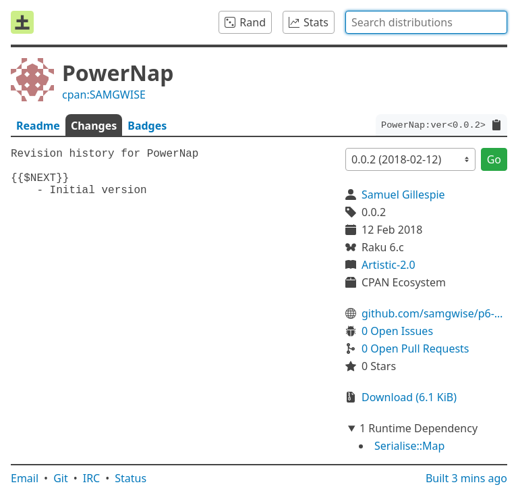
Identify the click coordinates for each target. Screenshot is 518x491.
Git (60, 478)
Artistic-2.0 (388, 264)
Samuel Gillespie (403, 194)
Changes (94, 125)
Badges (147, 125)
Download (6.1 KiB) (409, 397)
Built (466, 478)
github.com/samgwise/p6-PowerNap (434, 313)
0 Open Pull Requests (415, 348)
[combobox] (426, 22)
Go (494, 159)
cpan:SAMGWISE (104, 94)
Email (24, 478)
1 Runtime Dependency (418, 428)
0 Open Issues (397, 331)
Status (130, 478)
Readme (38, 125)
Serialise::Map (409, 445)
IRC (91, 478)
